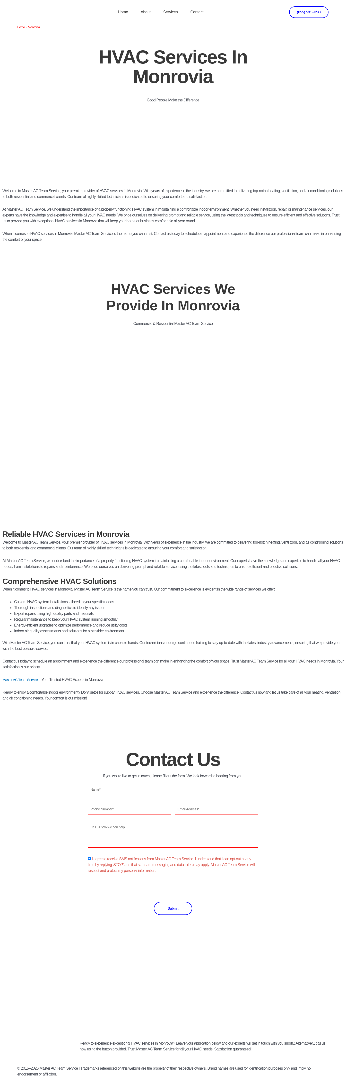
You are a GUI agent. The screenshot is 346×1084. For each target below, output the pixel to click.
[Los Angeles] (173, 986)
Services (170, 12)
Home (123, 12)
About (146, 12)
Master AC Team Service (21, 680)
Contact (196, 12)
